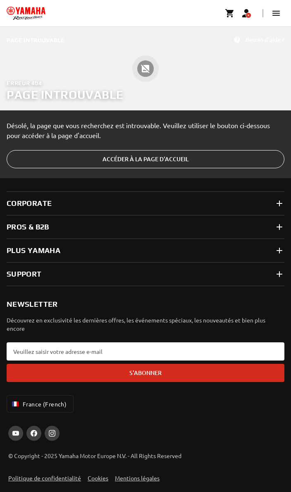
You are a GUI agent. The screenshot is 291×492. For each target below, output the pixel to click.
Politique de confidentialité (44, 478)
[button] (276, 13)
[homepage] (26, 13)
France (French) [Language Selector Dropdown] (38, 404)
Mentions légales (137, 478)
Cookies (98, 478)
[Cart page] (230, 13)
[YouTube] (15, 433)
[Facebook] (33, 433)
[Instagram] (52, 433)
